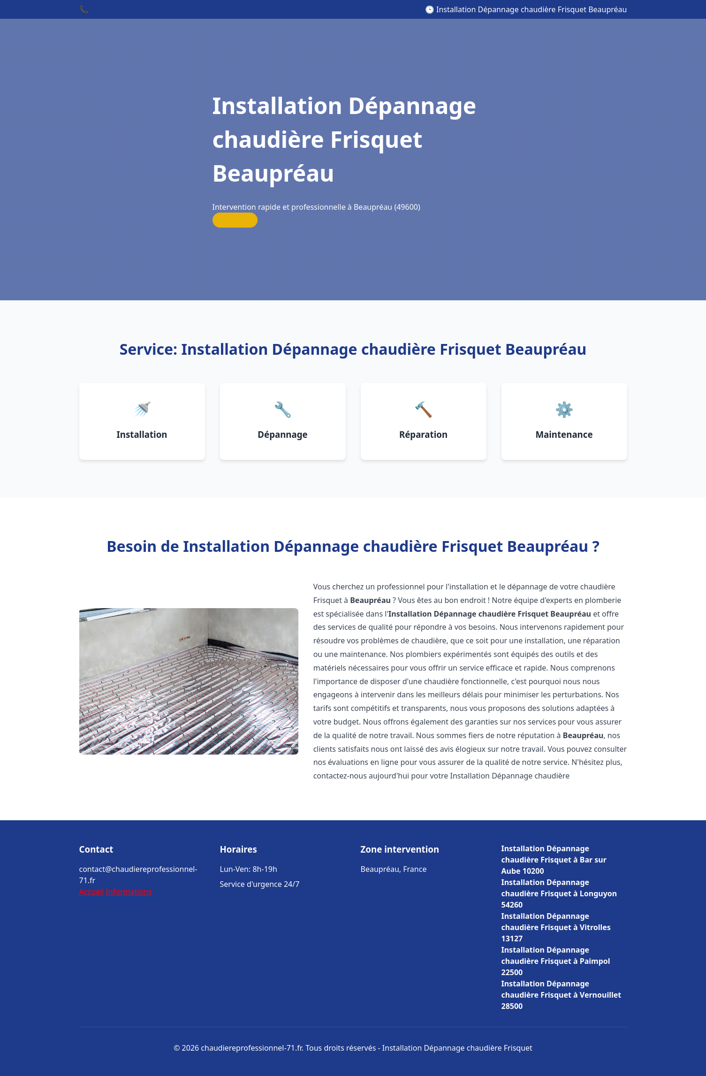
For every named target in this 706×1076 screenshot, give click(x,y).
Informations (129, 891)
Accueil (91, 891)
